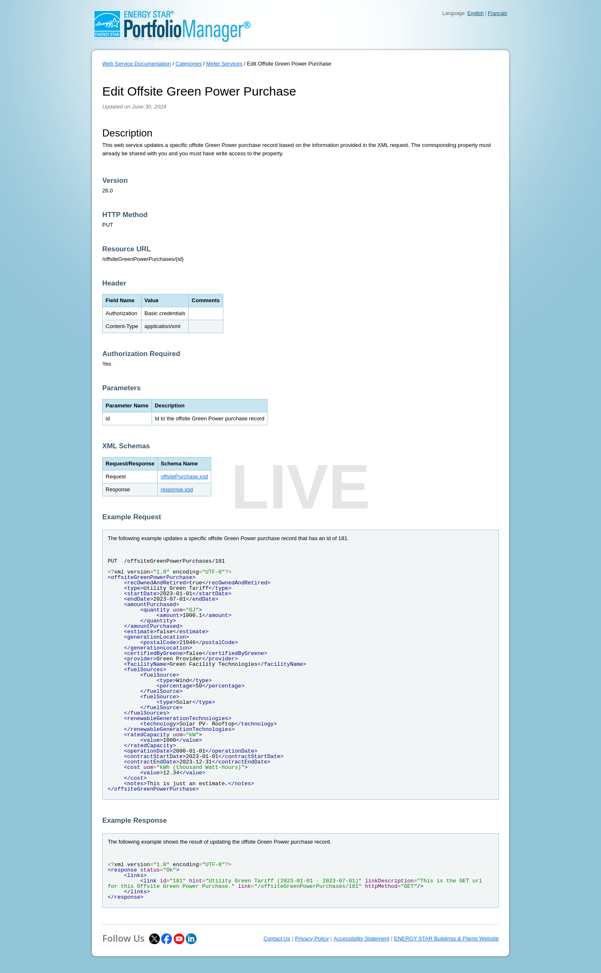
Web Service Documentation (136, 64)
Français (497, 13)
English (475, 13)
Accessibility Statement (361, 938)
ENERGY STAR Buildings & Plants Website (446, 938)
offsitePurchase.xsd (184, 476)
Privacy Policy (312, 938)
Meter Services (224, 64)
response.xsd (177, 489)
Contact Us (276, 938)
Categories (188, 64)
